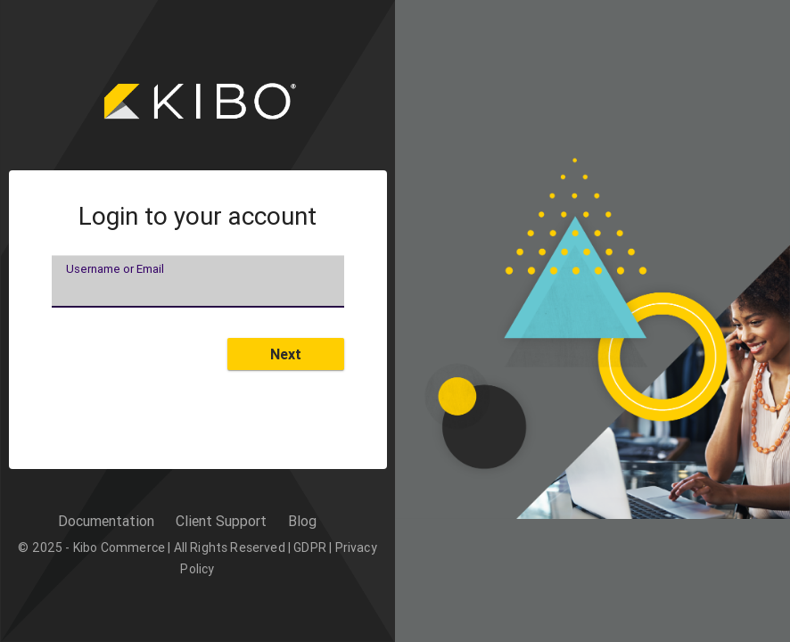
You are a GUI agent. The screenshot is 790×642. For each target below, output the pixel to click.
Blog (302, 521)
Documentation (106, 521)
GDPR (309, 547)
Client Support (221, 521)
